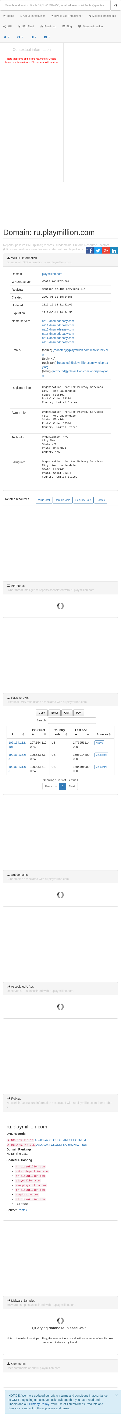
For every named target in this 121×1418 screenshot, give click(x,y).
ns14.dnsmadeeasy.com (58, 338)
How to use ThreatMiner (66, 15)
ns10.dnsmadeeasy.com (58, 321)
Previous (51, 786)
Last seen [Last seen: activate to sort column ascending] (81, 732)
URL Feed (26, 26)
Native (99, 742)
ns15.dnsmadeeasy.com (58, 342)
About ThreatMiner (33, 15)
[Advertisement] (31, 96)
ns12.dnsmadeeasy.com (58, 329)
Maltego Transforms (102, 15)
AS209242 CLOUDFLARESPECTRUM (60, 1140)
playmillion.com (52, 274)
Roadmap (48, 26)
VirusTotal (44, 500)
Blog (67, 26)
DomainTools (62, 500)
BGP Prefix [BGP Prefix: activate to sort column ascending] (38, 732)
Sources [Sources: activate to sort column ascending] (102, 734)
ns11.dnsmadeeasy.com (58, 325)
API (7, 26)
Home (8, 15)
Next (72, 786)
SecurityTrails (83, 500)
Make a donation (90, 26)
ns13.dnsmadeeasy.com (58, 333)
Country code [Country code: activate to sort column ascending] (59, 732)
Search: (60, 720)
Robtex (100, 500)
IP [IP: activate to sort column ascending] (12, 734)
